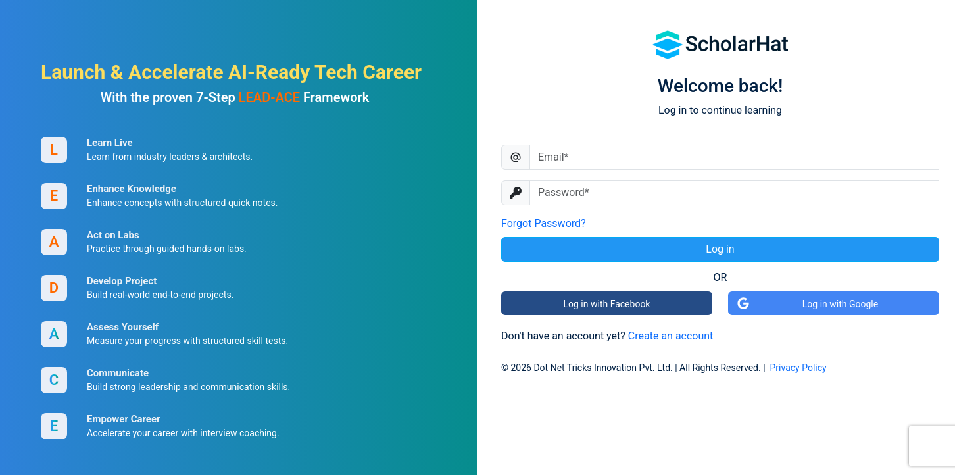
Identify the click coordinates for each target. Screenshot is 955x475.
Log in (720, 249)
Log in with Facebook (607, 304)
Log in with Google (807, 303)
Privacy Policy (798, 367)
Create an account (671, 336)
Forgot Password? (543, 223)
